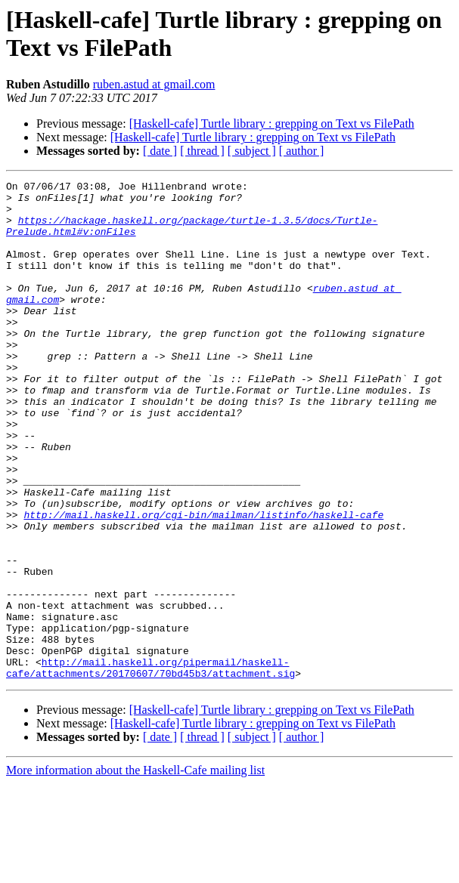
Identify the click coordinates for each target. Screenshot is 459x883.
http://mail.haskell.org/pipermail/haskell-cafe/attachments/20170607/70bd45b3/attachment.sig (150, 766)
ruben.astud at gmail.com (154, 84)
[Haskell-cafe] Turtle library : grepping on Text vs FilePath (271, 123)
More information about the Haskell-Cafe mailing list (135, 869)
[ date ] (160, 150)
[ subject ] (252, 150)
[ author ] (301, 150)
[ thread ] (202, 150)
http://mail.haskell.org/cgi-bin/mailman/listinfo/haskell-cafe (203, 582)
